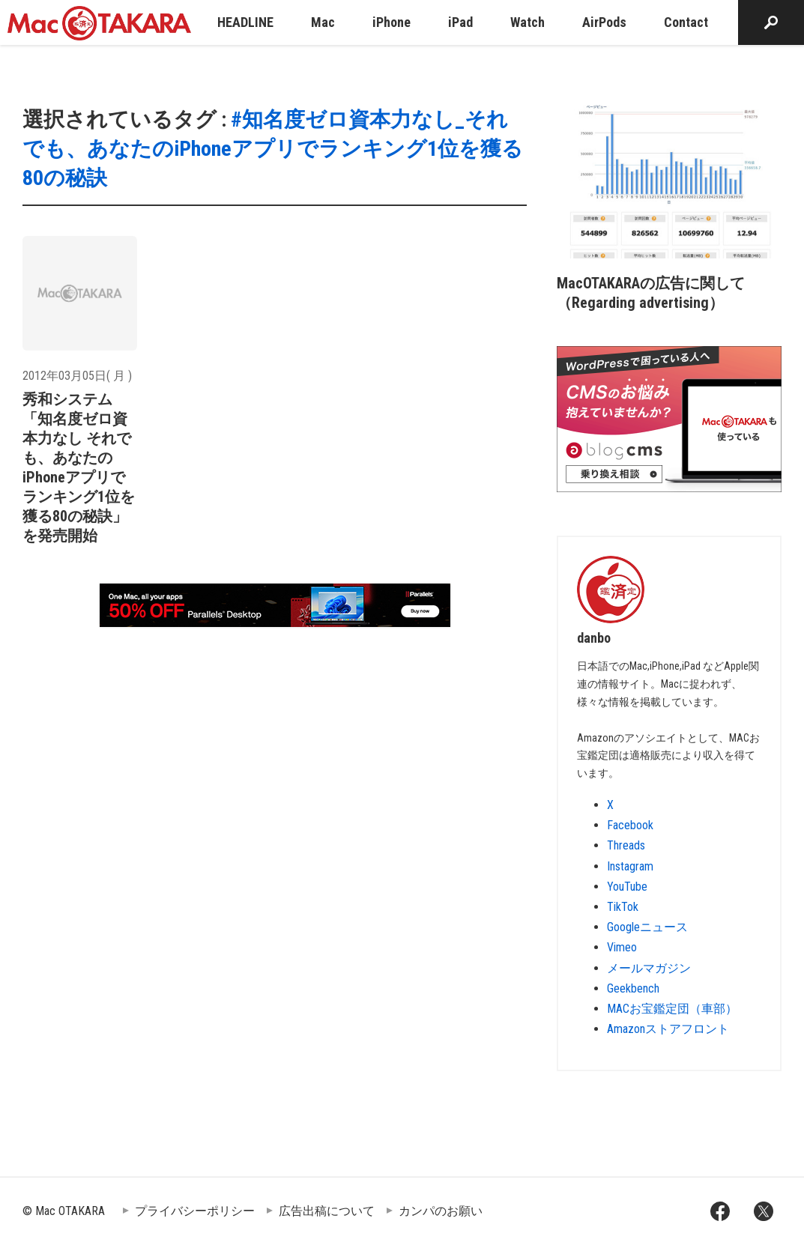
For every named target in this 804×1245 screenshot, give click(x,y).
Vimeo (622, 947)
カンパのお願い (441, 1211)
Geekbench (633, 988)
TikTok (622, 907)
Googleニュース (647, 927)
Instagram (630, 866)
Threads (626, 845)
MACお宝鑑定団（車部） (672, 1009)
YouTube (627, 886)
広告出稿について (327, 1211)
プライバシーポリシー (195, 1211)
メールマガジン (649, 968)
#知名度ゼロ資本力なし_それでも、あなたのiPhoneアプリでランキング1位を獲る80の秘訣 (272, 148)
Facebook (630, 825)
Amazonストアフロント (668, 1029)
